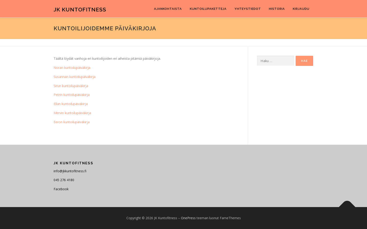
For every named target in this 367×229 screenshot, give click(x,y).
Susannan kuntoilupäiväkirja (74, 76)
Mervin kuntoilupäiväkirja (72, 113)
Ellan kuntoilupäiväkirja (71, 104)
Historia (277, 9)
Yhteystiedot (248, 9)
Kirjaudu (301, 9)
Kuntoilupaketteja (208, 9)
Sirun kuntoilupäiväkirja (71, 86)
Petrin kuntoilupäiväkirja (72, 94)
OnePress (188, 218)
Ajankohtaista (168, 9)
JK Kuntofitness (80, 9)
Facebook (61, 189)
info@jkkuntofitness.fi (70, 171)
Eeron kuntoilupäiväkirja (72, 122)
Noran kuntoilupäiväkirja (72, 67)
